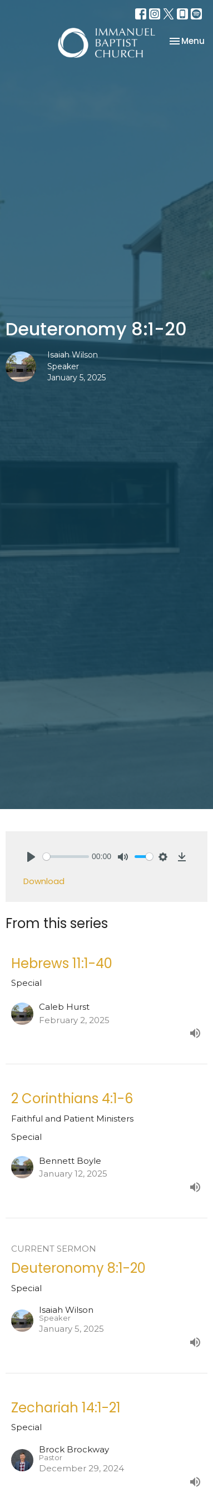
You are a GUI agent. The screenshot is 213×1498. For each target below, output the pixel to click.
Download (44, 881)
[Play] (31, 857)
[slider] (66, 856)
